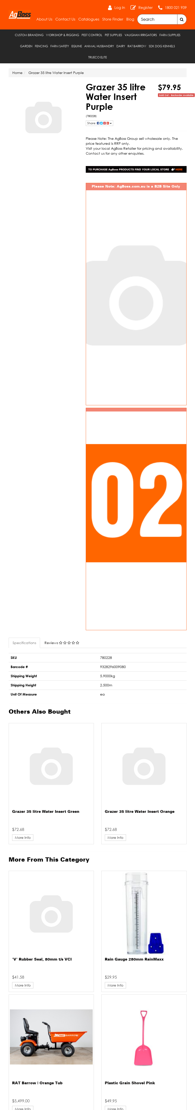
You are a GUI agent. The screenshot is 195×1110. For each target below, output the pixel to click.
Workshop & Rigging (62, 35)
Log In (119, 7)
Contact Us (65, 19)
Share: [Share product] (99, 123)
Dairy (120, 46)
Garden (26, 46)
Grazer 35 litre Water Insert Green (45, 812)
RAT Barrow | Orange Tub (37, 1083)
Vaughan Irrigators (141, 35)
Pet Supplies (113, 35)
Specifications (24, 643)
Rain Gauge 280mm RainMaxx (134, 959)
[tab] (25, 643)
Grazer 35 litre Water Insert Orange (139, 812)
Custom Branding (29, 35)
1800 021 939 (176, 7)
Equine (76, 46)
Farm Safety (59, 46)
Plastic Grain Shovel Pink (130, 1083)
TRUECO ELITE (97, 57)
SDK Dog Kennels (162, 46)
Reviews (61, 643)
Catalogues (88, 19)
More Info (23, 837)
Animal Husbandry (99, 46)
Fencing (41, 46)
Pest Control (92, 35)
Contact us (95, 153)
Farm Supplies (169, 35)
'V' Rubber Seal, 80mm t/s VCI (42, 959)
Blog (130, 19)
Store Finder (112, 19)
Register (145, 7)
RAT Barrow (137, 46)
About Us (44, 19)
